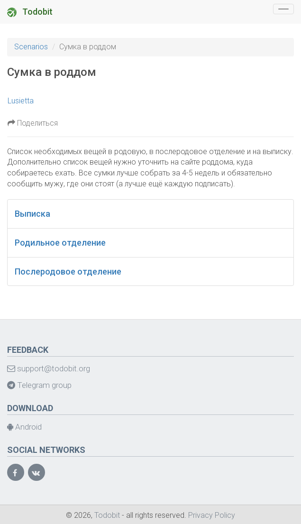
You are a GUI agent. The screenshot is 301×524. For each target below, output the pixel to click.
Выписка (32, 214)
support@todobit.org (48, 368)
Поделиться (33, 123)
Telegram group (39, 385)
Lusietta (21, 100)
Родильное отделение (60, 243)
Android (24, 427)
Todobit (30, 12)
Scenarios (31, 46)
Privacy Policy (211, 515)
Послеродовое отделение (68, 271)
